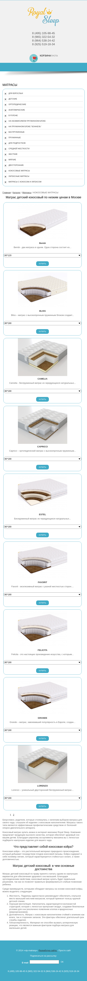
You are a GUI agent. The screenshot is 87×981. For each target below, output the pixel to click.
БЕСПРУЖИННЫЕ (17, 132)
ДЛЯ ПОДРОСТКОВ (17, 143)
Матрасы (26, 192)
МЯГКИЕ (12, 160)
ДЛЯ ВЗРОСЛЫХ (16, 93)
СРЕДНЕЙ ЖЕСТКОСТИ (19, 149)
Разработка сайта (48, 950)
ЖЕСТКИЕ (13, 154)
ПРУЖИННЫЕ (15, 138)
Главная (7, 192)
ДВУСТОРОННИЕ (16, 165)
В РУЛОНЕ (13, 115)
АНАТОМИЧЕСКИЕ (17, 110)
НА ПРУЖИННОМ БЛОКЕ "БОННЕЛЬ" (25, 126)
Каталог (16, 192)
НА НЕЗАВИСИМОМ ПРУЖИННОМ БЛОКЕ (27, 121)
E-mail (26, 962)
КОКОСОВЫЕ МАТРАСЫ (19, 171)
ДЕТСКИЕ (13, 99)
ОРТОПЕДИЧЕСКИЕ (17, 104)
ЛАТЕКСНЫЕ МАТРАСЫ (19, 176)
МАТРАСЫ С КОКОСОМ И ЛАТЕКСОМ (25, 182)
